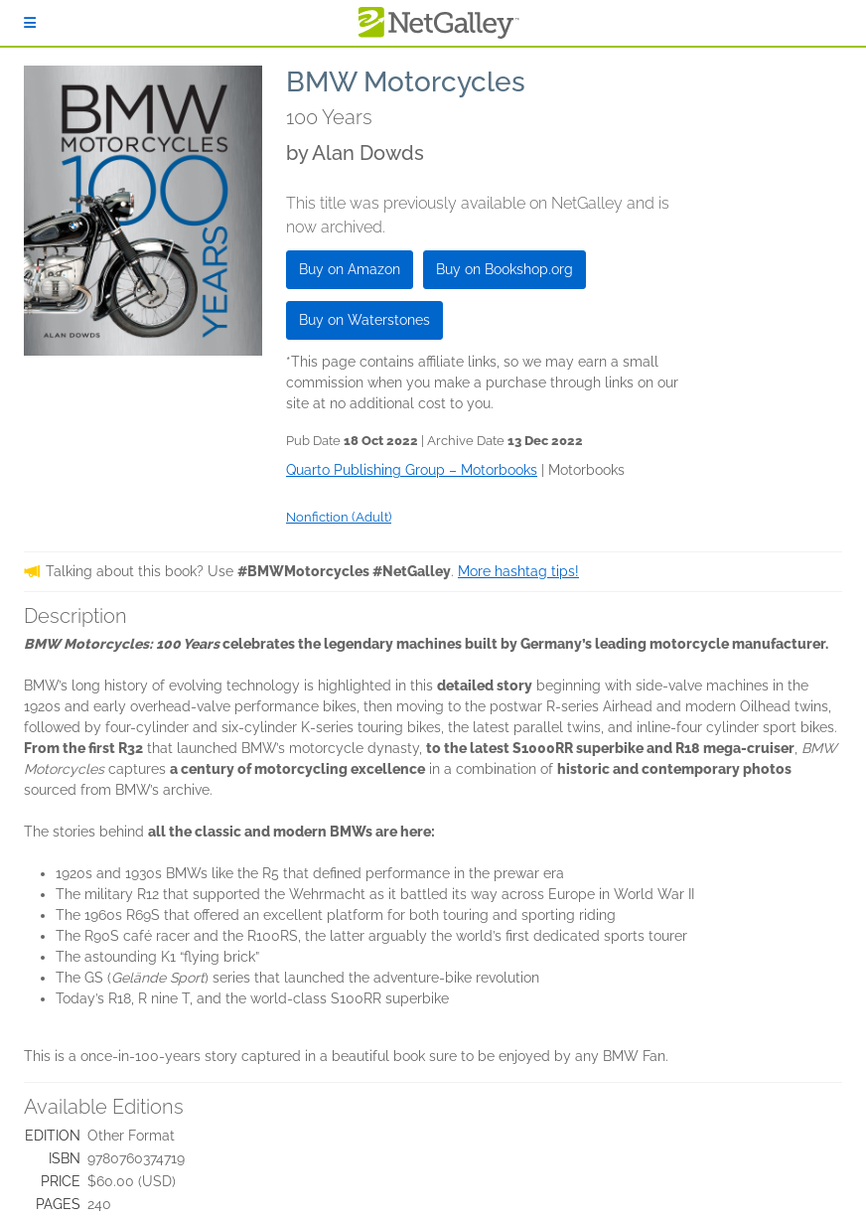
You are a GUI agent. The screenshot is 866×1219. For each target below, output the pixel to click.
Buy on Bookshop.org (504, 269)
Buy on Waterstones (364, 320)
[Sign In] (30, 23)
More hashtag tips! (518, 571)
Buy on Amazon (349, 269)
